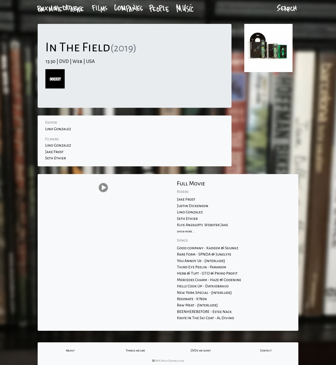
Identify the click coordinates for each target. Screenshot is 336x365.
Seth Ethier (55, 158)
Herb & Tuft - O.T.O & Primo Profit (207, 273)
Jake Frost (54, 152)
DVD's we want (201, 350)
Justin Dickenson (192, 206)
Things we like (135, 350)
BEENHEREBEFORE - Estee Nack (204, 312)
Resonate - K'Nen (192, 299)
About (70, 350)
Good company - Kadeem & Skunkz (207, 248)
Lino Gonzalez (58, 129)
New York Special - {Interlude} (204, 293)
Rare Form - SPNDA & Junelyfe (204, 254)
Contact (266, 350)
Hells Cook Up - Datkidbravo (203, 286)
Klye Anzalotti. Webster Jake (202, 225)
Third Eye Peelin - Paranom (201, 267)
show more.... (186, 231)
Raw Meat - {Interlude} (197, 305)
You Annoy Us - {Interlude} (201, 261)
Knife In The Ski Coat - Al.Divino (205, 318)
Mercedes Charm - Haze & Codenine (209, 280)
